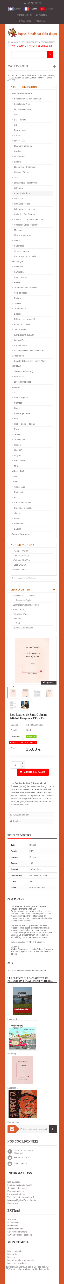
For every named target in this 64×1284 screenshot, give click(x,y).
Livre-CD (18, 450)
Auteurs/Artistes (23, 545)
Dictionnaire (19, 156)
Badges (17, 529)
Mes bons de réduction (18, 1263)
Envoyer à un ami (21, 815)
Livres (21, 75)
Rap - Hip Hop (20, 461)
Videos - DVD (18, 471)
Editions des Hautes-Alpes (26, 319)
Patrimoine (19, 246)
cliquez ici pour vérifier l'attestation (34, 1269)
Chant (17, 408)
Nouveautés (13, 1222)
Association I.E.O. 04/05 (24, 596)
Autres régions (20, 277)
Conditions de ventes (17, 1188)
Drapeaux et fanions (23, 508)
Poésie (17, 282)
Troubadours (20, 309)
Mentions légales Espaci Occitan (22, 1200)
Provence (18, 267)
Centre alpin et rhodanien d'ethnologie (24, 259)
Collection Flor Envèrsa (24, 214)
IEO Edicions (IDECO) (24, 335)
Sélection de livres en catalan (27, 99)
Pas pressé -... (14, 1122)
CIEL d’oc (17, 618)
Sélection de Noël (22, 104)
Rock (16, 429)
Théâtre (17, 303)
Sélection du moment (22, 93)
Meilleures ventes (15, 1229)
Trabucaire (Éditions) (23, 371)
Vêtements (19, 524)
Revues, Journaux (20, 534)
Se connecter (45, 46)
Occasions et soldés (23, 109)
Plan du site (13, 1203)
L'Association (25, 21)
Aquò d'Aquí (18, 609)
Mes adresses (14, 1257)
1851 (16, 177)
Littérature (31, 75)
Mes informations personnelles (21, 1260)
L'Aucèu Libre (20, 345)
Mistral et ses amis (22, 235)
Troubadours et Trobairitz (25, 288)
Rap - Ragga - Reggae (24, 424)
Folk (16, 418)
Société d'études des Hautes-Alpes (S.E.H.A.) (29, 363)
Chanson (18, 403)
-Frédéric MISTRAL (22, 560)
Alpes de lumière (22, 251)
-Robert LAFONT (21, 569)
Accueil (11, 75)
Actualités (40, 21)
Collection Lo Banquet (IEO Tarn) (29, 219)
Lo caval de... (14, 1019)
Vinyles (17, 455)
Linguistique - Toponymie (25, 183)
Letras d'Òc (19, 340)
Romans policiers (22, 204)
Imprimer (17, 821)
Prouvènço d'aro (20, 614)
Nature (17, 240)
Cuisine (17, 151)
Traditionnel (19, 440)
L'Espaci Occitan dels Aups (20, 1185)
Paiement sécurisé (16, 1191)
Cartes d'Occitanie (22, 503)
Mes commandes (15, 1251)
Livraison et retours (16, 1194)
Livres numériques (22, 382)
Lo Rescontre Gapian (22, 600)
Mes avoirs (12, 1254)
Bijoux (17, 518)
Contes (17, 135)
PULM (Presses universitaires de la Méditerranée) (29, 353)
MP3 (16, 466)
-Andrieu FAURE (21, 551)
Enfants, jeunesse (22, 413)
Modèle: (14, 725)
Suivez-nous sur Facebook (20, 1235)
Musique (18, 230)
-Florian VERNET (21, 556)
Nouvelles (18, 198)
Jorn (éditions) (20, 330)
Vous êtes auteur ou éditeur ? (21, 1197)
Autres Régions (21, 397)
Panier (32, 46)
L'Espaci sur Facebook (23, 628)
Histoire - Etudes (21, 172)
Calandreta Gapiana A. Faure (26, 605)
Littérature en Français (24, 209)
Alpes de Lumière (22, 324)
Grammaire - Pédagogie (25, 167)
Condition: (15, 730)
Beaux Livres (20, 130)
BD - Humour (20, 120)
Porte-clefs (19, 492)
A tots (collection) (47, 75)
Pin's (16, 497)
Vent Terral (19, 376)
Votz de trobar (20, 293)
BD (15, 125)
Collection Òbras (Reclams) (26, 225)
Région (17, 445)
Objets (15, 482)
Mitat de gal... (14, 1053)
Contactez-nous (24, 15)
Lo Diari (16, 623)
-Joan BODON (20, 565)
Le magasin (41, 15)
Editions (18, 314)
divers (17, 513)
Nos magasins (14, 1182)
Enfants (17, 162)
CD (15, 392)
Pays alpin (19, 272)
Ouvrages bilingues (23, 146)
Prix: (13, 748)
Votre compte (19, 46)
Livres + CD (19, 141)
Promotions (13, 1226)
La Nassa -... (13, 1088)
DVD (16, 476)
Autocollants (19, 487)
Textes (17, 434)
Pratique (18, 298)
